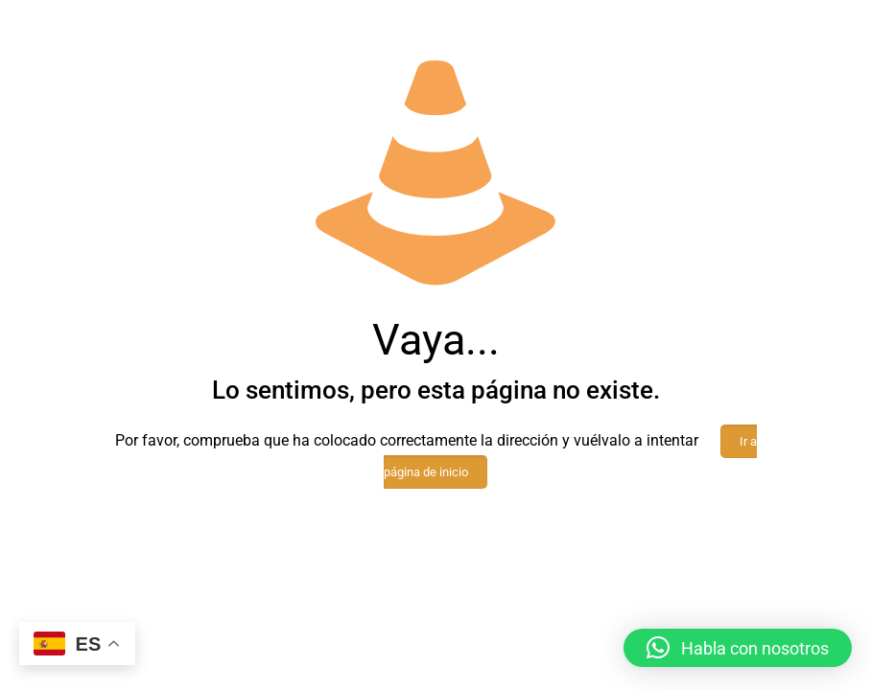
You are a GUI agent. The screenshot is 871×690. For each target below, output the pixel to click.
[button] (738, 648)
